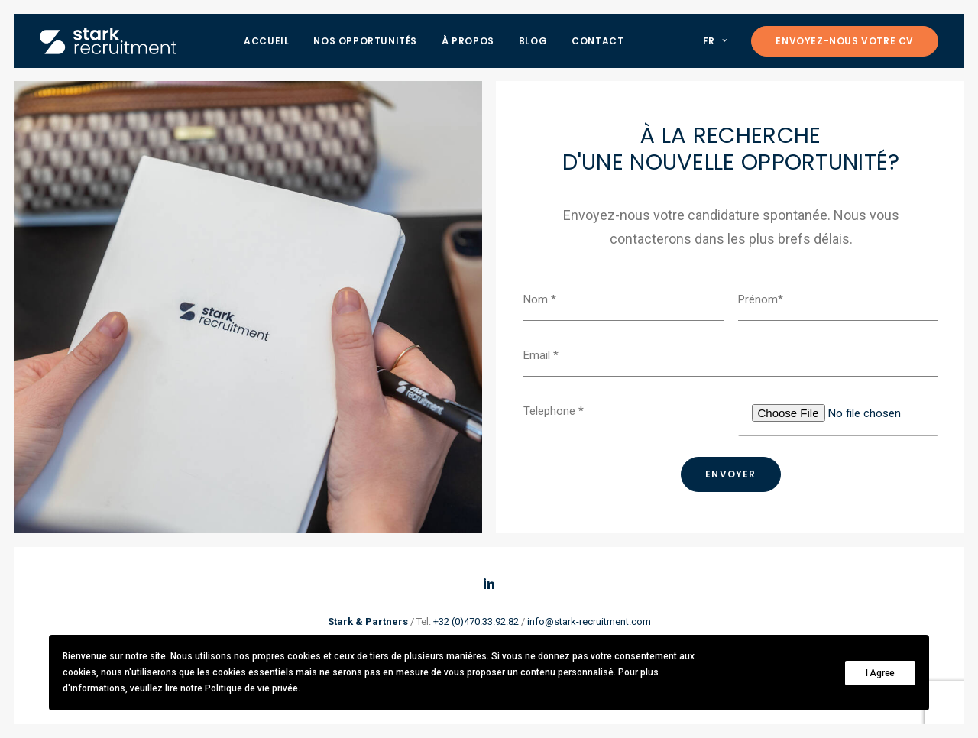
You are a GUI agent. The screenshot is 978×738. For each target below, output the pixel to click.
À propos (468, 40)
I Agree (880, 673)
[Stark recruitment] (108, 41)
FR (715, 40)
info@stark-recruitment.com (589, 621)
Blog (533, 40)
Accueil (266, 40)
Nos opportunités (365, 40)
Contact (597, 40)
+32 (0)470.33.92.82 (476, 621)
